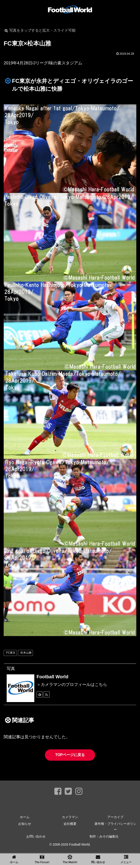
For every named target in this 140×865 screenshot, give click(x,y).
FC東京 (10, 652)
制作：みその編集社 (104, 836)
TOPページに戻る (70, 755)
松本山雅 (26, 652)
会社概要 (70, 824)
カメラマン (70, 817)
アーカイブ (115, 817)
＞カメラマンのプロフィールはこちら (72, 684)
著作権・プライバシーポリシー (115, 826)
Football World (52, 676)
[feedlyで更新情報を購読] (40, 694)
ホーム (24, 817)
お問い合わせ (36, 836)
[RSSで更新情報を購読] (47, 694)
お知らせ (24, 824)
